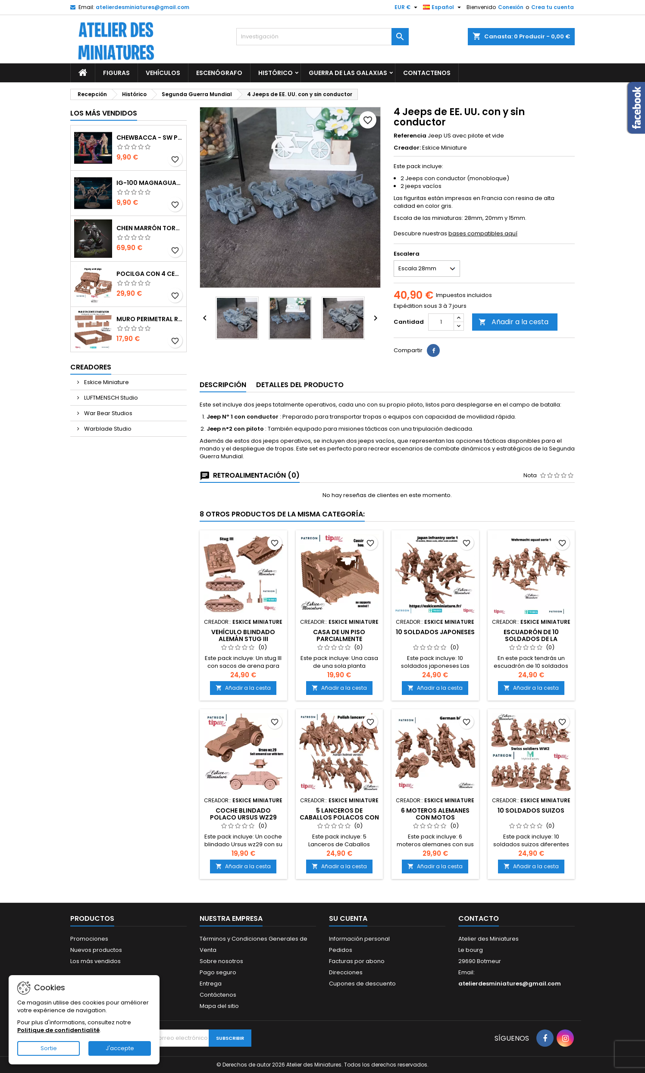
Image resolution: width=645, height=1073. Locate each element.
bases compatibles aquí (482, 233)
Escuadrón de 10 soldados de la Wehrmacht (531, 639)
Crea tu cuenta (552, 7)
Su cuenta (348, 918)
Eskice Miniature (106, 382)
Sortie (49, 1048)
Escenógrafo (219, 73)
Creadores (90, 367)
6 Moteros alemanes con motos (435, 814)
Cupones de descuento (362, 983)
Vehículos (163, 73)
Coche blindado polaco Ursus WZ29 (243, 814)
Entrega (211, 983)
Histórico (275, 73)
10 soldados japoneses (435, 632)
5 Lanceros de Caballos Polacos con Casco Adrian (339, 817)
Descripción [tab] (223, 385)
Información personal (359, 939)
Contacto (478, 918)
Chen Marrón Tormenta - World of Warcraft (149, 228)
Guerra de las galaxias (348, 73)
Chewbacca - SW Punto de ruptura (149, 137)
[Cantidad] (441, 322)
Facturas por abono (357, 961)
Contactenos (427, 73)
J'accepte (120, 1048)
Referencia (410, 136)
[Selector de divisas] (407, 7)
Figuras (116, 73)
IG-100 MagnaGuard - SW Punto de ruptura (149, 182)
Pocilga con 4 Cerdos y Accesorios (149, 273)
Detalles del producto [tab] (300, 385)
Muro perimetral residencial (149, 319)
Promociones (89, 939)
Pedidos (340, 950)
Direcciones (346, 972)
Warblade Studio (107, 429)
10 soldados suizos (531, 810)
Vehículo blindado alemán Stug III (243, 635)
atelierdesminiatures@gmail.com (142, 7)
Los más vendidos (103, 113)
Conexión (510, 7)
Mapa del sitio (219, 1006)
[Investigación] (322, 36)
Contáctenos (218, 995)
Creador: (407, 148)
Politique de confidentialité (58, 1030)
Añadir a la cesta (513, 322)
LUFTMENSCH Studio (110, 398)
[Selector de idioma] (443, 7)
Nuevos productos (96, 950)
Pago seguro (218, 972)
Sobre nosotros (221, 961)
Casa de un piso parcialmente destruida (339, 639)
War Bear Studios (107, 413)
